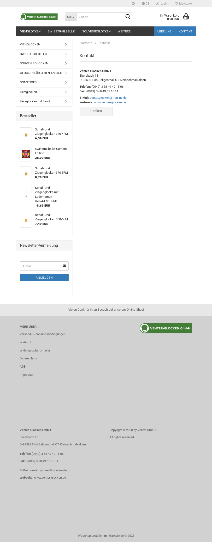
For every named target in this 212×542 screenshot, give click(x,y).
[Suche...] (70, 16)
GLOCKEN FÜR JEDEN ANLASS (41, 73)
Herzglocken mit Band (35, 101)
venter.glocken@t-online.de (108, 97)
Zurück (95, 111)
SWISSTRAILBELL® (61, 31)
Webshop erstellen (90, 535)
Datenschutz (28, 358)
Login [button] (162, 3)
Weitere (124, 31)
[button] (145, 3)
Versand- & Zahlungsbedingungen (42, 334)
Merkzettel (183, 3)
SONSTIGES (28, 82)
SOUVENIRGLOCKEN (96, 31)
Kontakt (185, 31)
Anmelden (44, 277)
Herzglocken (28, 92)
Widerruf (25, 342)
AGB (23, 366)
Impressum (27, 374)
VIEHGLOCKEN (30, 31)
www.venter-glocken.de (110, 102)
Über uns (164, 31)
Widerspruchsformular (35, 350)
